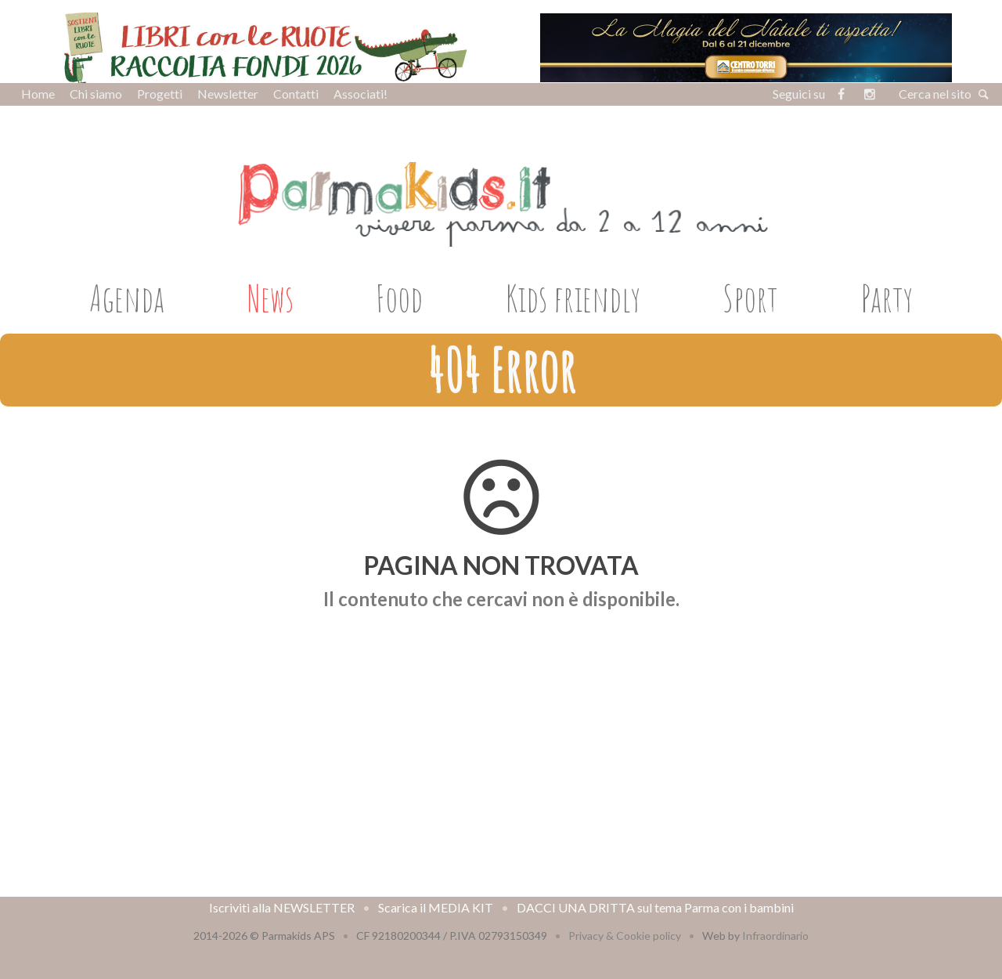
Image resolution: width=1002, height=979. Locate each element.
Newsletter (227, 93)
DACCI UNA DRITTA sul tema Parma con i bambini (655, 907)
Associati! (360, 93)
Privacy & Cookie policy (624, 935)
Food (399, 297)
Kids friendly (573, 297)
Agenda (126, 297)
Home (38, 93)
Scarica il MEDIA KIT (435, 907)
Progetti (159, 93)
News (270, 297)
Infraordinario (775, 935)
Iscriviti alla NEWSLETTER (282, 907)
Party (887, 297)
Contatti (296, 93)
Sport (750, 297)
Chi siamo (96, 93)
